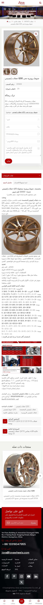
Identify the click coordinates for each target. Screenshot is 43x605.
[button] (40, 476)
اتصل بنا (17, 566)
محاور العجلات (32, 559)
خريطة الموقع (6, 569)
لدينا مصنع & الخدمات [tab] (20, 183)
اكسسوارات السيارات (5, 564)
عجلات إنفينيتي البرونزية (29, 413)
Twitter (21, 582)
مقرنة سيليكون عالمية (10, 413)
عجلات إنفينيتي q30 (22, 406)
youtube (28, 576)
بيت (8, 21)
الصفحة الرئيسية (7, 559)
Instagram (21, 576)
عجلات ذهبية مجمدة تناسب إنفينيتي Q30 (21, 491)
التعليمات (31, 563)
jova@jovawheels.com (15, 552)
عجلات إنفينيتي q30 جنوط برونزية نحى (25, 112)
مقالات (30, 566)
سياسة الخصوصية (30, 591)
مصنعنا (17, 559)
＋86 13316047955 (14, 544)
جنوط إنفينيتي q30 (9, 410)
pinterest (14, 576)
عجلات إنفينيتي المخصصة (28, 410)
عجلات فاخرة (17, 21)
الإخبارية (17, 563)
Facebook (7, 576)
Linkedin (35, 576)
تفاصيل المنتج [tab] (7, 183)
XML (16, 569)
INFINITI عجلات (28, 21)
